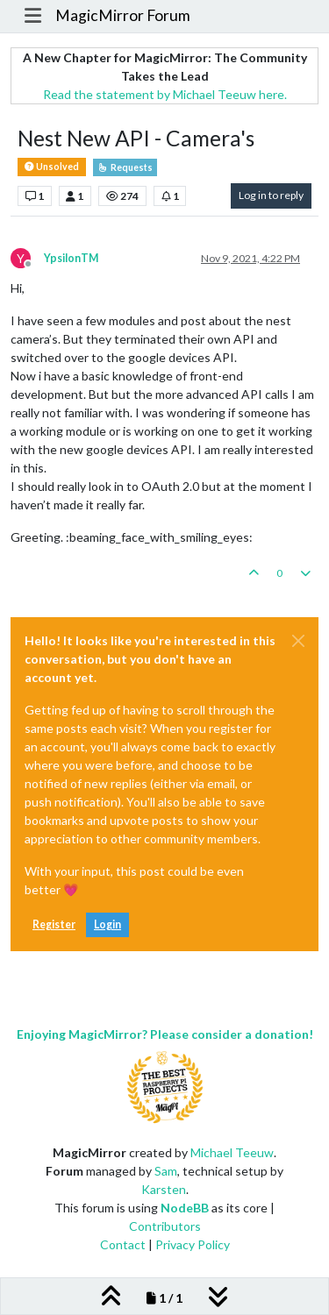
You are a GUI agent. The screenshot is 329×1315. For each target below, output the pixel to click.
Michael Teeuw (232, 1152)
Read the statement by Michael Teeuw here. (165, 94)
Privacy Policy (192, 1244)
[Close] (298, 641)
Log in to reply (271, 195)
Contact (123, 1244)
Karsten (163, 1189)
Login (107, 924)
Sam (165, 1170)
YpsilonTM (71, 258)
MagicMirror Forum (122, 15)
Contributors (165, 1226)
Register (53, 924)
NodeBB (185, 1207)
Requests (125, 167)
